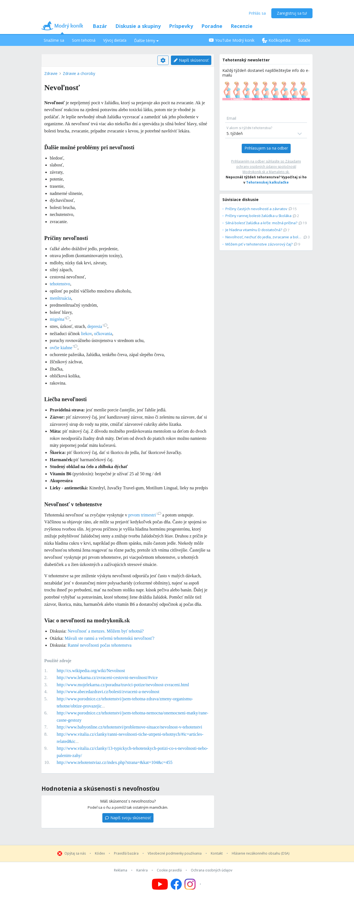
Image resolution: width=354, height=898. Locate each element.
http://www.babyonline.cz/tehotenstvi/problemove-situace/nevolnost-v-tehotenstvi (129, 727)
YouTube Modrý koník (231, 40)
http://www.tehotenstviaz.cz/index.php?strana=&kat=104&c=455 (114, 762)
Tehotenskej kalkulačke (267, 182)
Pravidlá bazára (126, 853)
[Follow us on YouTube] (160, 884)
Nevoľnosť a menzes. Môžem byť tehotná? (105, 631)
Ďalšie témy (146, 40)
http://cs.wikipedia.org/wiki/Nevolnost (91, 670)
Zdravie (51, 73)
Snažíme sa (54, 40)
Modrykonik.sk (254, 171)
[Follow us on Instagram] (193, 884)
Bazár (100, 26)
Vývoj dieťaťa (114, 40)
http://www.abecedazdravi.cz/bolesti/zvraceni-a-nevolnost (108, 691)
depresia (97, 326)
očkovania (103, 333)
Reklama (120, 870)
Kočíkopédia (276, 40)
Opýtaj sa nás (75, 853)
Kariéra (142, 870)
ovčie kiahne (63, 347)
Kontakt (217, 853)
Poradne (211, 26)
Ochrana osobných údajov (211, 870)
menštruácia (60, 298)
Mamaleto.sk (279, 171)
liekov (86, 333)
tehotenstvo (60, 283)
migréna (59, 319)
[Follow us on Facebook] (176, 884)
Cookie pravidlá (169, 870)
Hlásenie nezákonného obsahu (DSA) (260, 853)
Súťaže (304, 40)
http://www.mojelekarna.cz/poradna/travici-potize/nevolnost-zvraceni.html (123, 684)
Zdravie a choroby (79, 73)
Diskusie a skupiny (138, 26)
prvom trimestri (144, 515)
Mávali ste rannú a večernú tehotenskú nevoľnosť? (109, 638)
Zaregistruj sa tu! (292, 13)
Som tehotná (83, 40)
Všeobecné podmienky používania (175, 853)
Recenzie (242, 26)
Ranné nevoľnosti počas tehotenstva (99, 645)
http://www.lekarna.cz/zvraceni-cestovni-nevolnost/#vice (107, 677)
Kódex (100, 853)
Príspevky (181, 26)
